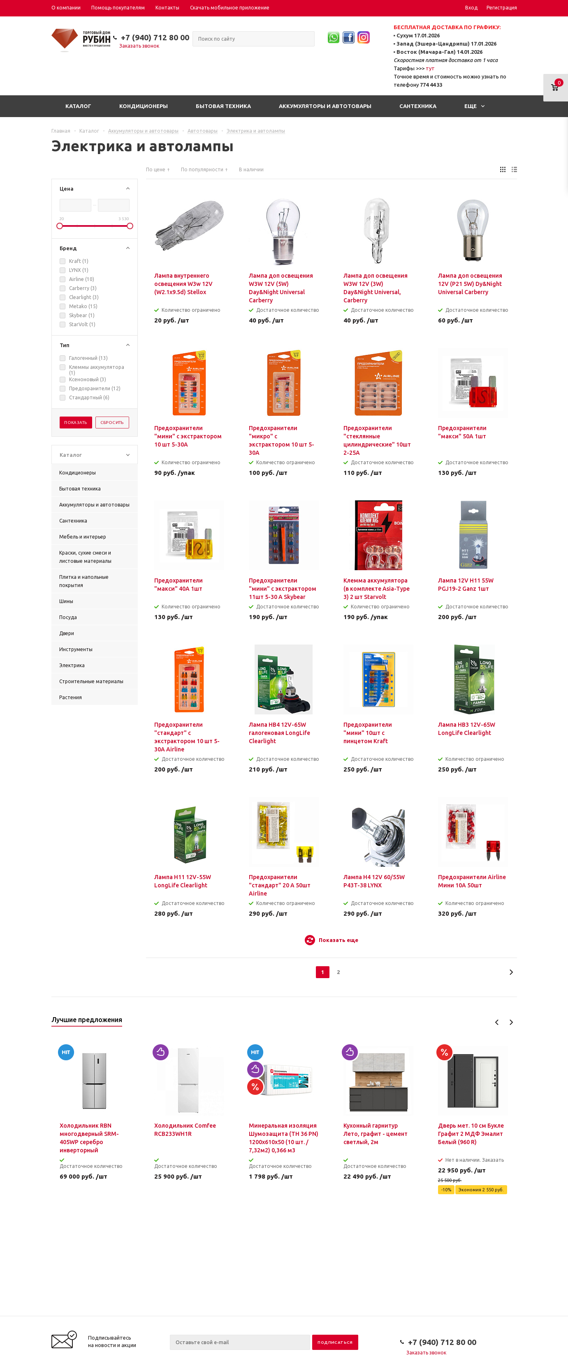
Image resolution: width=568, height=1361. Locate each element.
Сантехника (417, 106)
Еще (474, 106)
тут (430, 68)
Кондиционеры (143, 106)
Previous (497, 1022)
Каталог (78, 106)
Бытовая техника (223, 106)
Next (511, 1022)
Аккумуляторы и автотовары (325, 106)
